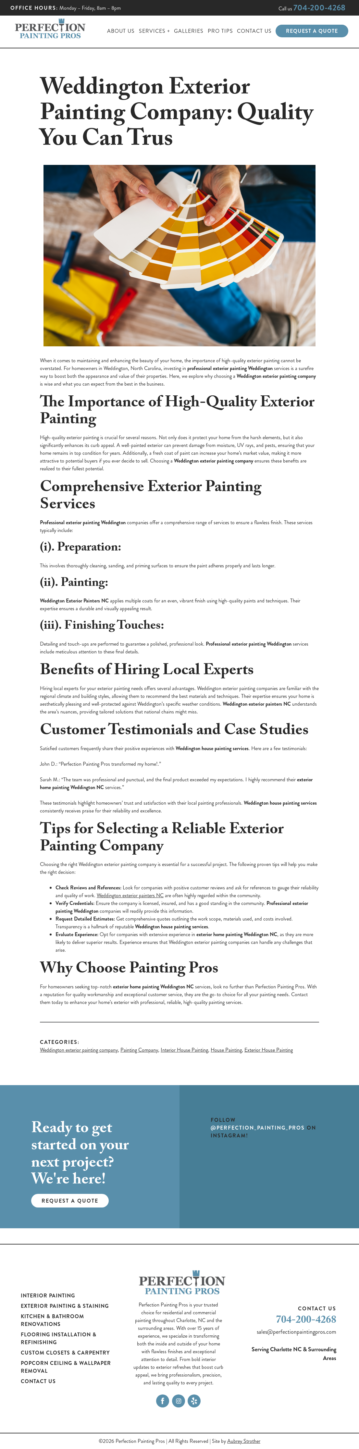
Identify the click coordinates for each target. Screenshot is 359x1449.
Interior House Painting (184, 1050)
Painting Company (139, 1050)
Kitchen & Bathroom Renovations (52, 1320)
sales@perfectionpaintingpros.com (296, 1332)
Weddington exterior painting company (79, 1050)
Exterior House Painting (268, 1050)
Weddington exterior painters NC (130, 895)
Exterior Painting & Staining (65, 1306)
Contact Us (254, 31)
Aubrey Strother (243, 1441)
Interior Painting (48, 1295)
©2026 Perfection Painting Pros (132, 1441)
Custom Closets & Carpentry (65, 1352)
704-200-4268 (319, 8)
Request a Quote (312, 31)
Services (152, 31)
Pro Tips (220, 31)
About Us (121, 31)
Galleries (189, 31)
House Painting (226, 1050)
